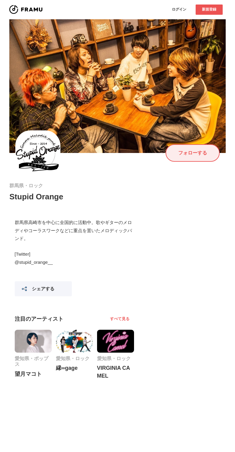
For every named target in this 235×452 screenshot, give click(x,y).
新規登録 (209, 9)
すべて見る (120, 318)
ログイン (179, 9)
